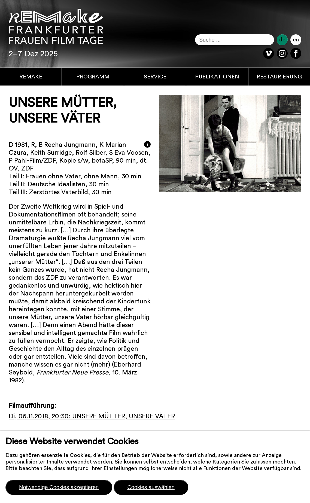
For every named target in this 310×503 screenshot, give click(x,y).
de (282, 39)
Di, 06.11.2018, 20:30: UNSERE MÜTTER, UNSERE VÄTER (92, 416)
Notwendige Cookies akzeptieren (59, 487)
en (296, 39)
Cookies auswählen (150, 487)
